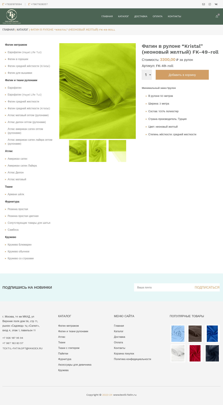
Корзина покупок (124, 353)
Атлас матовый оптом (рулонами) (28, 115)
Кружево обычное (18, 251)
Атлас (61, 336)
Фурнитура (64, 359)
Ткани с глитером (68, 348)
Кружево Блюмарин (20, 244)
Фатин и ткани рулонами (73, 331)
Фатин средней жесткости (23, 101)
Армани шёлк (16, 194)
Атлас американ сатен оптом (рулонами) (25, 130)
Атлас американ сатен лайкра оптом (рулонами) (30, 141)
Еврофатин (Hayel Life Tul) (24, 52)
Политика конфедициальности (132, 359)
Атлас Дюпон (16, 172)
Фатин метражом (68, 325)
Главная (107, 16)
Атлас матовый (17, 179)
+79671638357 (39, 4)
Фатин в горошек (18, 59)
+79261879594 (13, 4)
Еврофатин (14, 87)
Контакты (174, 16)
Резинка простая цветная (23, 216)
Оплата (158, 16)
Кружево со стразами (21, 258)
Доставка (140, 16)
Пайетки (63, 353)
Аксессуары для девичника (74, 364)
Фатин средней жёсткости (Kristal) (29, 66)
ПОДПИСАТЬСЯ (207, 287)
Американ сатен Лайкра (22, 165)
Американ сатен (17, 158)
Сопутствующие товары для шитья (29, 222)
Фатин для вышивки (20, 72)
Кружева (63, 370)
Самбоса (13, 229)
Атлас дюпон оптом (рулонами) (27, 122)
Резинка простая (18, 209)
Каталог (123, 16)
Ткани (61, 342)
